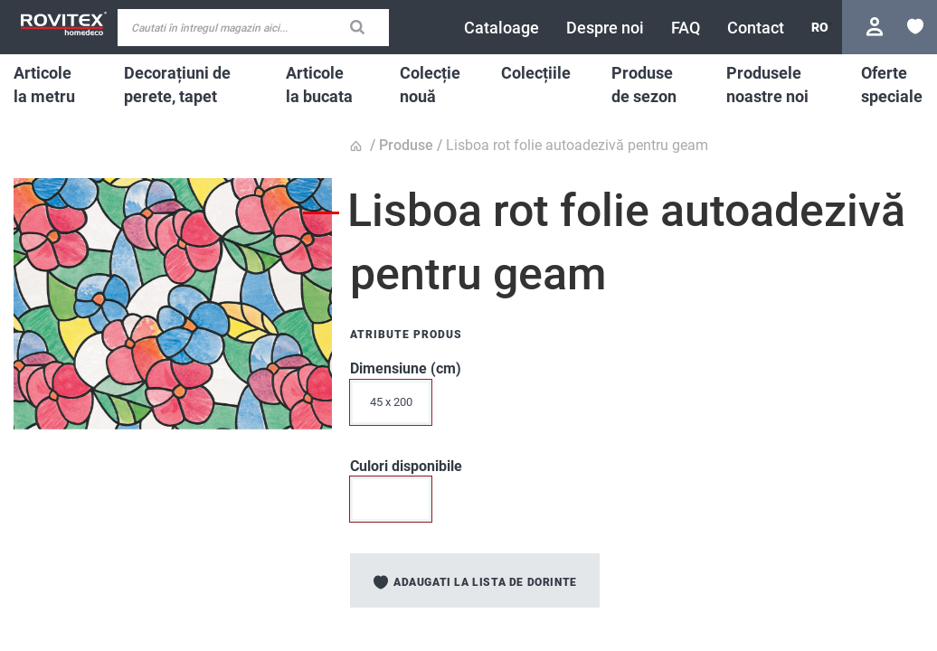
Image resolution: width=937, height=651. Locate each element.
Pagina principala (358, 146)
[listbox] (557, 407)
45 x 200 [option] (391, 402)
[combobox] (253, 27)
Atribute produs (406, 334)
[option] (390, 499)
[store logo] (63, 24)
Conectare (877, 26)
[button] (819, 27)
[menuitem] (48, 84)
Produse (406, 145)
